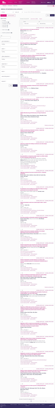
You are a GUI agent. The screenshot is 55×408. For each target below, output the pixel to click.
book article (5, 25)
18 (22, 273)
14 (22, 215)
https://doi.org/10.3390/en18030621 (26, 267)
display (24, 21)
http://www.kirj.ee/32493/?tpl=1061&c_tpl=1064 (28, 181)
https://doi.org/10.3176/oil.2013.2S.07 (26, 252)
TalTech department (6, 56)
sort (39, 21)
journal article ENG (49, 27)
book (4, 20)
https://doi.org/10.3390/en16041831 (26, 224)
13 (22, 200)
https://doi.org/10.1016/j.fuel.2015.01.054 (26, 331)
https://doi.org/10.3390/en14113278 (26, 120)
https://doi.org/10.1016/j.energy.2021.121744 (27, 300)
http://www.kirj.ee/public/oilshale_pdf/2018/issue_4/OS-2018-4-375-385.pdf (32, 105)
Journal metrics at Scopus (25, 37)
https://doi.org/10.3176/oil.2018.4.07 (26, 104)
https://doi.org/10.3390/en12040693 (26, 195)
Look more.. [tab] (34, 18)
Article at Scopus (34, 37)
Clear (48, 15)
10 (22, 154)
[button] (53, 2)
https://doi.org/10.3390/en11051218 (26, 393)
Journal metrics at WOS (24, 38)
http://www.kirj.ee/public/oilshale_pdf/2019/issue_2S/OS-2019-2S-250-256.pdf (33, 359)
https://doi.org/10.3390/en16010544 (26, 136)
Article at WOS (32, 38)
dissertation (5, 26)
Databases (5, 5)
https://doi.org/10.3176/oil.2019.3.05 (26, 180)
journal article (5, 22)
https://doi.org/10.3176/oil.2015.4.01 (26, 36)
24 (22, 368)
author (3, 48)
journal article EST (40, 27)
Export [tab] (41, 18)
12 (22, 187)
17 (22, 258)
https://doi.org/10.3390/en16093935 (26, 149)
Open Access (6, 29)
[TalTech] (4, 2)
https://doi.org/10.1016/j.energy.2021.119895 (27, 378)
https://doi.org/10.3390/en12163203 (26, 237)
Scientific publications (7, 32)
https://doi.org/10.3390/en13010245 (26, 92)
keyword (4, 81)
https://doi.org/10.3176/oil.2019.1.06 (26, 209)
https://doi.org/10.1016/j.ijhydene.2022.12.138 (27, 165)
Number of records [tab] (24, 18)
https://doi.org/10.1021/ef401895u (25, 316)
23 (22, 351)
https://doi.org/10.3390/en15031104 (26, 282)
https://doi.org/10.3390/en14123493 (26, 78)
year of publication (6, 41)
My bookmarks (51, 5)
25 (22, 383)
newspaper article (6, 23)
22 (22, 336)
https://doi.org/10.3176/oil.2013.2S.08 (26, 48)
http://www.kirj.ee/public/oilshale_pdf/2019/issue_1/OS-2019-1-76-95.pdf (32, 210)
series (3, 71)
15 (22, 229)
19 (22, 290)
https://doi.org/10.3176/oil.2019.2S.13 (26, 361)
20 (22, 305)
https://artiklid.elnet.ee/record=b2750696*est (27, 34)
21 (22, 321)
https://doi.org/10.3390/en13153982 (26, 346)
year (1, 35)
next (45, 401)
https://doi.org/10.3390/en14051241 (26, 64)
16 (22, 243)
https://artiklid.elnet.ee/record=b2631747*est (27, 251)
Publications (10, 5)
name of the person (6, 76)
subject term (5, 63)
